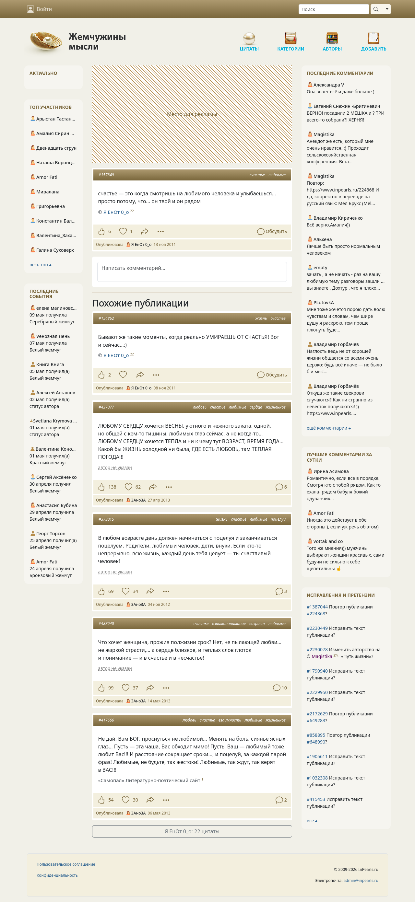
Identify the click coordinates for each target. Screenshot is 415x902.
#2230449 (317, 628)
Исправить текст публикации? (336, 631)
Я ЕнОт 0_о (116, 212)
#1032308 (317, 778)
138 (112, 487)
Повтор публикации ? (340, 610)
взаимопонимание (229, 623)
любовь (200, 407)
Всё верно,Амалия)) (328, 225)
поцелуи (278, 519)
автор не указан (115, 467)
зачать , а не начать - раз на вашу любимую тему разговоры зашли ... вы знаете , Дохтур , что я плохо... (346, 281)
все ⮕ (312, 820)
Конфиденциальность (57, 875)
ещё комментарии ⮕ (329, 428)
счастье (257, 175)
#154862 (106, 318)
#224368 (316, 613)
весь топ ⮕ (41, 264)
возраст (257, 623)
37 (135, 688)
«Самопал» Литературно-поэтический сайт (149, 780)
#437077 (106, 407)
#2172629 (317, 714)
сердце (256, 407)
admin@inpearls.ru (361, 880)
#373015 (106, 519)
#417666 (106, 720)
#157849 (106, 175)
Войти (39, 9)
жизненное (276, 407)
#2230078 (317, 649)
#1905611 (317, 756)
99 (110, 688)
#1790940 (317, 671)
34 (135, 591)
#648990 (316, 742)
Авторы (332, 35)
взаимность (230, 720)
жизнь (261, 318)
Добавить (374, 35)
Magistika (322, 656)
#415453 (316, 799)
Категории (291, 35)
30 (135, 800)
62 (138, 487)
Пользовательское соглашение (66, 864)
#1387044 (317, 607)
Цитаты (249, 35)
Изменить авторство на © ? (344, 652)
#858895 (316, 735)
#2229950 (317, 692)
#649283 (316, 720)
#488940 (106, 623)
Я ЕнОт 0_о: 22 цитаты (192, 831)
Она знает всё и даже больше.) (340, 91)
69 (110, 591)
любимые (277, 175)
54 (110, 800)
